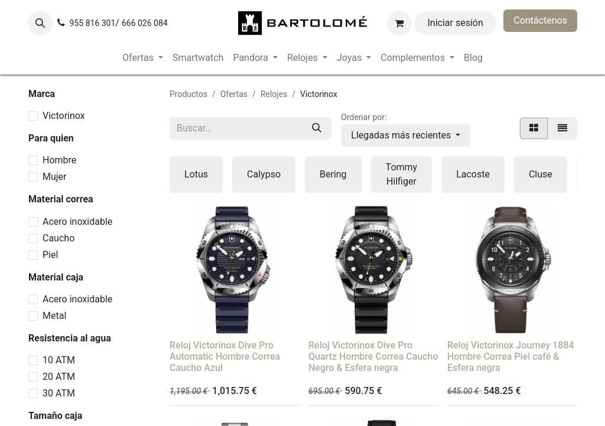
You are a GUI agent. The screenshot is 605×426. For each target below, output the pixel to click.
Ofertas (234, 94)
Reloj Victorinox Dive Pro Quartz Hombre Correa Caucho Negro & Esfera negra (373, 356)
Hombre (59, 160)
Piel (50, 254)
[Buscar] (316, 128)
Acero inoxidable (77, 221)
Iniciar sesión (455, 22)
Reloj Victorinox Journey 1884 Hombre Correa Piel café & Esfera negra (510, 356)
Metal (54, 315)
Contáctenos (540, 20)
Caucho (58, 238)
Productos (188, 94)
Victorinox (64, 115)
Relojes (274, 94)
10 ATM (59, 360)
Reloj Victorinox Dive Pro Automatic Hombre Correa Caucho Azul (225, 356)
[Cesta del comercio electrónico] (399, 23)
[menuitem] (143, 58)
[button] (40, 23)
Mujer (55, 176)
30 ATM (59, 393)
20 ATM (59, 376)
